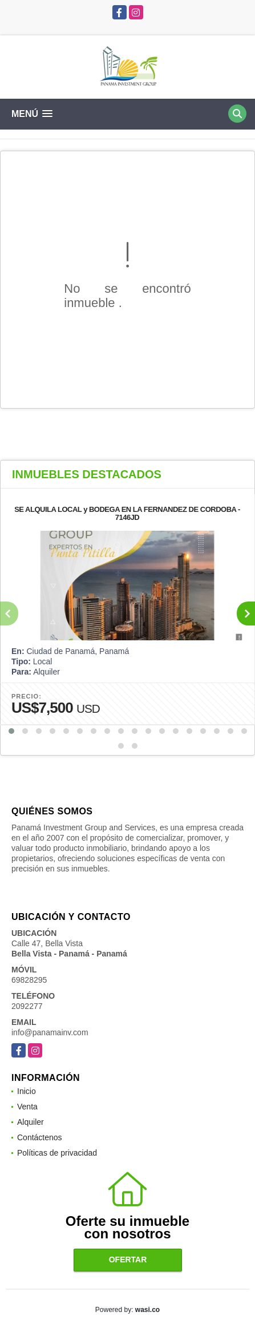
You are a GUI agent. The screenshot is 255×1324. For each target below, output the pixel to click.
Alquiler (30, 1122)
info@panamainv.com (49, 1032)
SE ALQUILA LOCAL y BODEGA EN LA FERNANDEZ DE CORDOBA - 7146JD (127, 513)
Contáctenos (39, 1137)
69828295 (29, 979)
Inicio (26, 1091)
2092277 (27, 1006)
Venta (27, 1106)
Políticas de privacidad (57, 1152)
